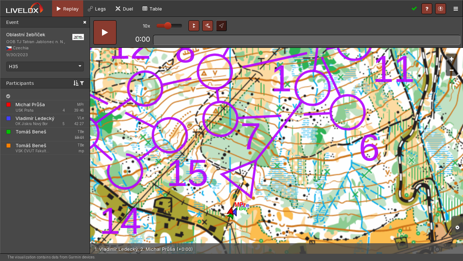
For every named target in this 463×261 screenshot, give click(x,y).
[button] (193, 25)
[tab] (67, 8)
